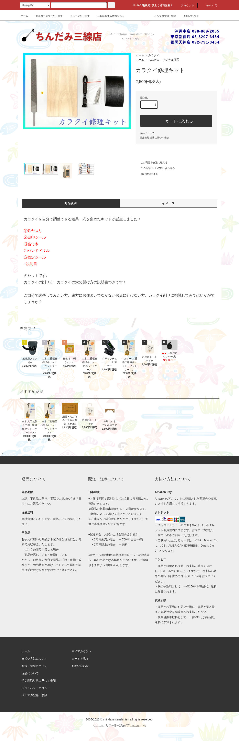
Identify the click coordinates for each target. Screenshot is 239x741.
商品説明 (70, 203)
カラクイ (154, 55)
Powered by (119, 726)
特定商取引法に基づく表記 (154, 137)
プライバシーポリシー (36, 688)
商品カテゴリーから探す (47, 15)
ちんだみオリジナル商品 (164, 59)
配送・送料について (34, 666)
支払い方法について (34, 658)
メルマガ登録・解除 (162, 15)
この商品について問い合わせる (155, 168)
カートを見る (80, 658)
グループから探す (77, 15)
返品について (147, 133)
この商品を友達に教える (151, 162)
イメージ (168, 203)
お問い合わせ (188, 15)
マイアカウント (81, 651)
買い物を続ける (147, 173)
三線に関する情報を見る (108, 15)
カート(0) (209, 5)
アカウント (185, 5)
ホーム (24, 15)
